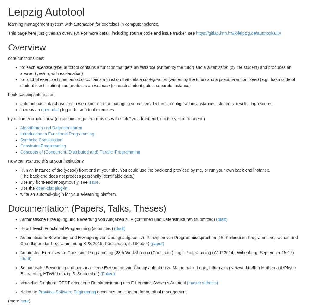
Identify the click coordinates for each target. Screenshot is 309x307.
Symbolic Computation (41, 139)
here (24, 301)
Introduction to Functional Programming (57, 133)
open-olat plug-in (51, 188)
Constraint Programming (43, 146)
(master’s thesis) (202, 282)
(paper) (157, 243)
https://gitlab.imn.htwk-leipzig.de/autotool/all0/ (238, 33)
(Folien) (107, 273)
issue (94, 182)
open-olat (50, 109)
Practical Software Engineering (67, 291)
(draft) (221, 219)
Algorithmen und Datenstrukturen (51, 127)
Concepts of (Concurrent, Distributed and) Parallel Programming (80, 152)
